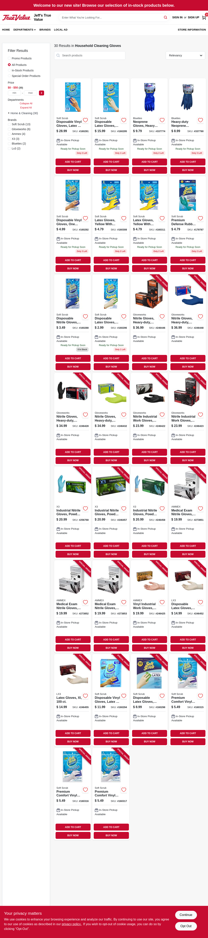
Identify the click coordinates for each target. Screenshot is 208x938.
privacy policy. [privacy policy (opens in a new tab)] (71, 924)
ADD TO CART (73, 162)
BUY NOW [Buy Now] (73, 170)
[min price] (14, 93)
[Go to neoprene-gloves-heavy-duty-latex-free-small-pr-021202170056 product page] (149, 126)
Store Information (192, 29)
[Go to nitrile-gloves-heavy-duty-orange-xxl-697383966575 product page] (149, 323)
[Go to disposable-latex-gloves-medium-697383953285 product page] (187, 606)
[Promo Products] (9, 58)
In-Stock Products (23, 70)
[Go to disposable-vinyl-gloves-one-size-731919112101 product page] (72, 224)
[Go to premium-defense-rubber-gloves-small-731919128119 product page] (187, 224)
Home (6, 29)
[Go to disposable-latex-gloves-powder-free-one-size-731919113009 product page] (110, 126)
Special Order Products (26, 76)
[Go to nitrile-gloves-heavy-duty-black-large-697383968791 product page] (72, 419)
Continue (186, 915)
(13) (21, 124)
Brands (45, 29)
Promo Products (22, 58)
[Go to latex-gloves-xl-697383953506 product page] (72, 700)
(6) (21, 129)
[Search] (166, 17)
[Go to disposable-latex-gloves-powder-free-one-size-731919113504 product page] (149, 700)
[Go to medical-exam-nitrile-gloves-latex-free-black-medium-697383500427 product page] (72, 606)
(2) (19, 143)
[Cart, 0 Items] (204, 17)
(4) (18, 133)
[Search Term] (114, 17)
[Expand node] (9, 113)
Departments (23, 29)
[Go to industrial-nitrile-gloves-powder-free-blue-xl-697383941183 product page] (149, 513)
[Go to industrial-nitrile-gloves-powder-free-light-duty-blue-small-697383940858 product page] (72, 513)
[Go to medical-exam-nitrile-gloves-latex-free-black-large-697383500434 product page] (110, 606)
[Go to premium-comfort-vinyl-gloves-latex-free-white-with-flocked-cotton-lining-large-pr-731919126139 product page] (110, 794)
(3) (15, 138)
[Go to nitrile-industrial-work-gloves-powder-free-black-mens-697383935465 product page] (149, 419)
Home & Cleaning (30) (24, 113)
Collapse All (26, 103)
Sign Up (193, 17)
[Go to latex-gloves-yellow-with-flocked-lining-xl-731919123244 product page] (149, 224)
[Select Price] (41, 93)
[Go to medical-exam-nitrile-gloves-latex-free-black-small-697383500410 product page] (187, 513)
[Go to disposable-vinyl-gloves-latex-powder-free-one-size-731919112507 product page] (110, 700)
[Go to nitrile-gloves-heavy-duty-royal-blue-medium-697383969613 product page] (187, 323)
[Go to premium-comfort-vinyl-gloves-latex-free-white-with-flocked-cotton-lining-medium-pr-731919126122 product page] (72, 794)
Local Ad (60, 29)
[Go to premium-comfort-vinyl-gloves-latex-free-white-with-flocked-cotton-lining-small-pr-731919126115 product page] (187, 700)
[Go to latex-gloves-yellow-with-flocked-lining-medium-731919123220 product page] (110, 224)
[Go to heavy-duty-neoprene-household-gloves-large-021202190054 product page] (187, 126)
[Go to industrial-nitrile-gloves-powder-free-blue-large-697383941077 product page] (110, 513)
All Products (19, 65)
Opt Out (185, 926)
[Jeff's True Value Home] (16, 18)
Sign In (177, 17)
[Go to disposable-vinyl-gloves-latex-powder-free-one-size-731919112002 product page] (72, 126)
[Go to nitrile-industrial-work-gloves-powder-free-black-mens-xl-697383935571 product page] (187, 419)
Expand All (26, 107)
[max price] (30, 93)
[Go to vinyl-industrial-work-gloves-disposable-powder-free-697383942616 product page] (149, 606)
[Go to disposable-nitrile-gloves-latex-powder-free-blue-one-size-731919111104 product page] (72, 323)
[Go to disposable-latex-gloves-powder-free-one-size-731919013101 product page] (110, 323)
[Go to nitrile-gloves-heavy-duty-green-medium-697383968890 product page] (110, 419)
